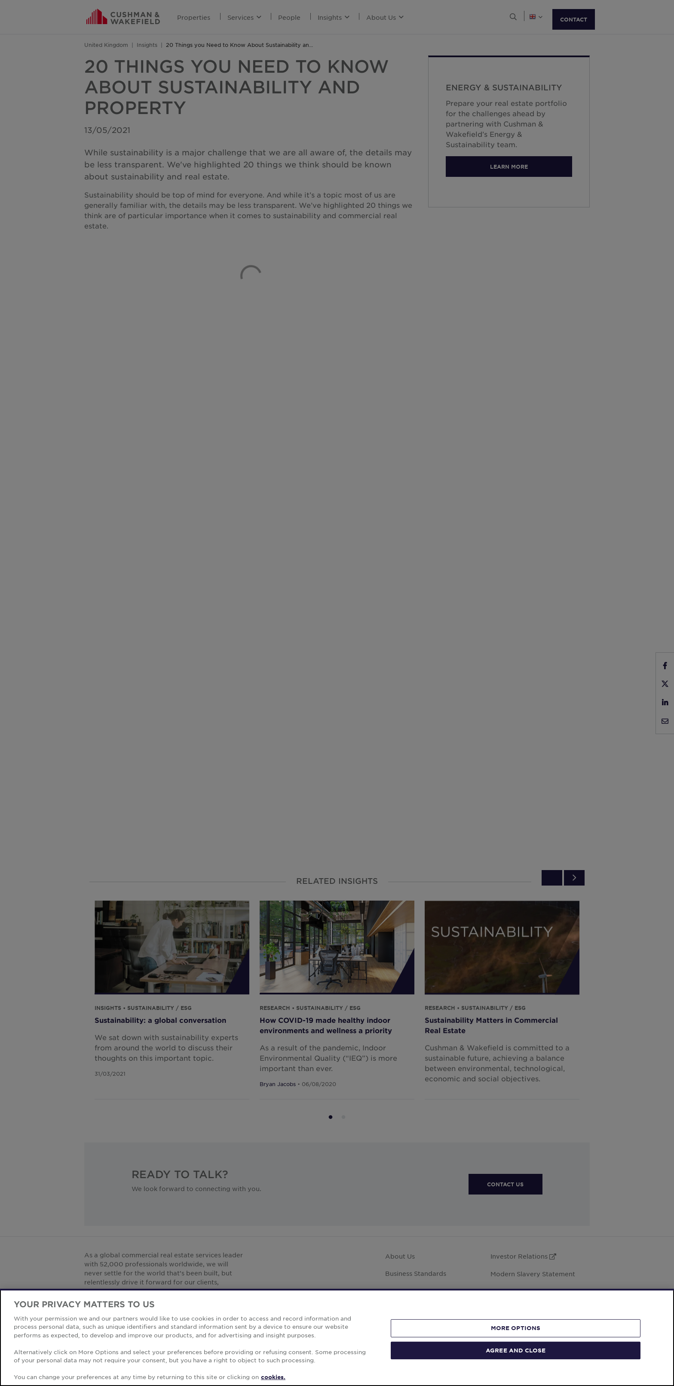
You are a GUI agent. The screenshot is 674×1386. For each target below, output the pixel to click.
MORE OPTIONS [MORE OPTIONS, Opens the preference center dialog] (516, 1327)
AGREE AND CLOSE (515, 1349)
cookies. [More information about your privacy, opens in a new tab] (273, 1377)
